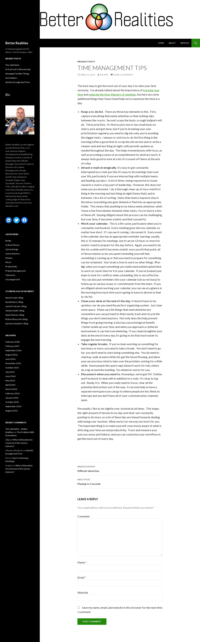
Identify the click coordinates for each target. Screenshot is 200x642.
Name (82, 562)
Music (8, 262)
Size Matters (11, 78)
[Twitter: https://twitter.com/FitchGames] (16, 220)
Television (10, 275)
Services (184, 43)
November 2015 (13, 363)
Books (8, 240)
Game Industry (12, 253)
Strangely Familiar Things (17, 73)
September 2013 (13, 406)
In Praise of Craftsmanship (17, 69)
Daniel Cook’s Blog (14, 297)
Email (81, 577)
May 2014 (10, 380)
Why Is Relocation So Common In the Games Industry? (18, 442)
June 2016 (10, 359)
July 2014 (10, 372)
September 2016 (13, 350)
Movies (9, 258)
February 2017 (12, 346)
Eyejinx (104, 74)
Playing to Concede (119, 481)
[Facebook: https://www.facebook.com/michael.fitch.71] (24, 220)
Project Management (15, 270)
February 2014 (12, 393)
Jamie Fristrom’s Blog (15, 306)
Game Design (11, 249)
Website (82, 592)
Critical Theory (12, 245)
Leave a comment (123, 74)
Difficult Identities (119, 468)
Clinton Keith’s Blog (14, 310)
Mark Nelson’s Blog (14, 315)
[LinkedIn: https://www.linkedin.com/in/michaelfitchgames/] (8, 220)
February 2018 (12, 341)
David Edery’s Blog (14, 302)
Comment (83, 516)
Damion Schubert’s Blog (16, 323)
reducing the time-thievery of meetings (112, 94)
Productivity (86, 61)
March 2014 (11, 389)
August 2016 (11, 354)
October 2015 (12, 367)
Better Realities (16, 43)
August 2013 (11, 410)
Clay (7, 439)
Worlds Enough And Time (17, 82)
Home (161, 43)
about (172, 43)
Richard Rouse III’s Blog (16, 319)
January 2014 (11, 397)
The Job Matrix (12, 65)
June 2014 (10, 376)
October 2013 (12, 402)
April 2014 (10, 384)
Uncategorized (12, 279)
